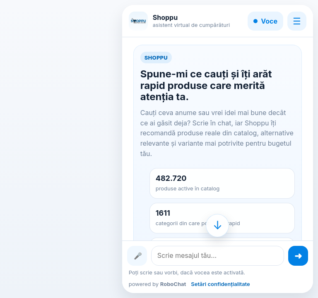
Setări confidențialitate (220, 284)
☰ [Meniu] (297, 21)
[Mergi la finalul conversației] (217, 225)
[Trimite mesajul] (298, 256)
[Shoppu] (138, 21)
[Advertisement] (60, 149)
